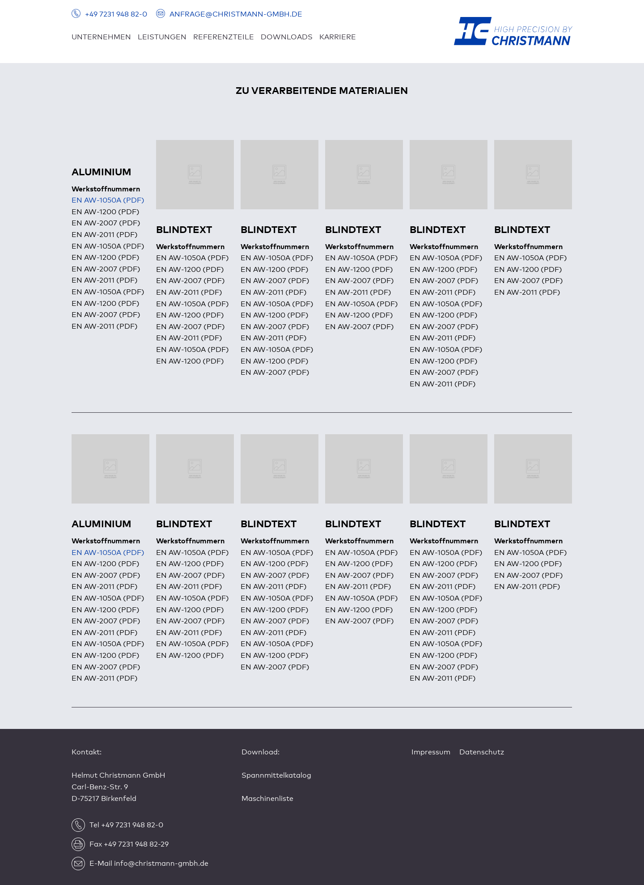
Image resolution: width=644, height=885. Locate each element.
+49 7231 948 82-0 (116, 14)
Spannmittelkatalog (276, 775)
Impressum (430, 752)
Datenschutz (481, 752)
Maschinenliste (267, 798)
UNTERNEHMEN (101, 37)
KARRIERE (337, 37)
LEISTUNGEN (162, 37)
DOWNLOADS (287, 37)
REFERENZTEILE (223, 37)
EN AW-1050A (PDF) (108, 200)
